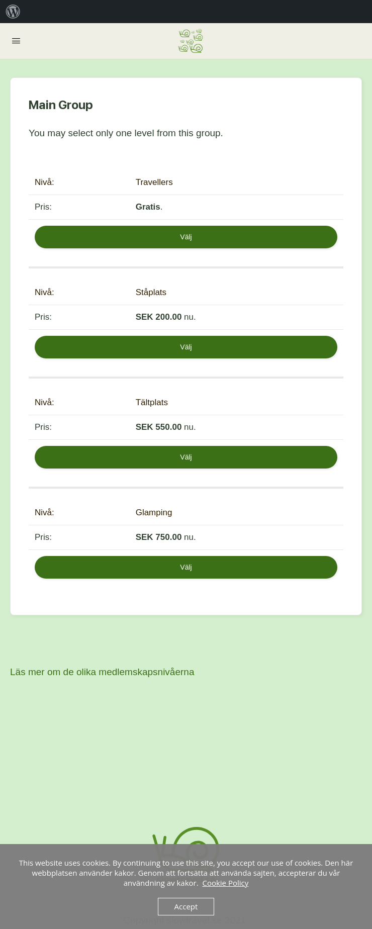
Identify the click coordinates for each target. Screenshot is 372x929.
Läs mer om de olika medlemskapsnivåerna (102, 672)
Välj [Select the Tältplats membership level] (186, 457)
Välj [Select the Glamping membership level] (186, 567)
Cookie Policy (225, 883)
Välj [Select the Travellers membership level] (186, 237)
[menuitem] (13, 11)
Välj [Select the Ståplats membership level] (186, 347)
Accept (186, 906)
